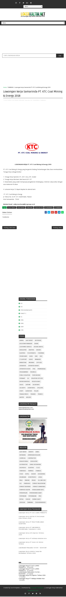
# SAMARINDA (49, 207)
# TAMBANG (58, 207)
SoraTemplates (15, 588)
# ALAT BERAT (11, 207)
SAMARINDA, (36, 100)
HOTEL (27, 474)
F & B (38, 468)
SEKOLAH (22, 503)
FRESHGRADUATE (26, 311)
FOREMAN (41, 353)
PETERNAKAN (32, 496)
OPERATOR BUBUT (33, 366)
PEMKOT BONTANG (25, 487)
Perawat (22, 379)
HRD (36, 357)
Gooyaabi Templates (37, 588)
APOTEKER (38, 341)
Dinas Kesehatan (35, 465)
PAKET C (23, 314)
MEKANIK (31, 363)
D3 (21, 304)
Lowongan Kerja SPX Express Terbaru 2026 (32, 576)
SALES (21, 385)
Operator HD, (28, 100)
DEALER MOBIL (24, 462)
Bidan (36, 344)
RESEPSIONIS (36, 382)
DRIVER (38, 350)
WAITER (22, 398)
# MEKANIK (29, 207)
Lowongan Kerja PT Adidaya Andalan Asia (33, 539)
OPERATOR (23, 366)
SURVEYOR (29, 391)
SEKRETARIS (31, 388)
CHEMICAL (23, 459)
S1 (21, 317)
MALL (21, 481)
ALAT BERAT (29, 341)
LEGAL (40, 477)
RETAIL (22, 500)
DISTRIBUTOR (24, 465)
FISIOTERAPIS (32, 353)
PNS (34, 369)
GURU (31, 357)
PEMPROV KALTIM (25, 490)
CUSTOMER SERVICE (26, 347)
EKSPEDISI (23, 468)
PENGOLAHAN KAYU (38, 490)
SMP (22, 327)
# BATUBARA (20, 207)
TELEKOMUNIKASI (40, 503)
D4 (21, 307)
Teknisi (40, 395)
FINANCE (38, 471)
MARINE (27, 481)
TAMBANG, (43, 100)
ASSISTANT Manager (26, 344)
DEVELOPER (23, 350)
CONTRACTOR (32, 459)
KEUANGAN (23, 477)
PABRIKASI (27, 484)
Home (5, 87)
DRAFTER (31, 350)
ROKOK (28, 500)
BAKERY (31, 452)
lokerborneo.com (33, 591)
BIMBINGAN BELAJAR (34, 455)
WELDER (28, 398)
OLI (21, 484)
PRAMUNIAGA (41, 369)
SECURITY (22, 388)
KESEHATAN (41, 474)
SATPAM (28, 385)
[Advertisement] (33, 40)
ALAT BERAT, (8, 100)
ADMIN (22, 341)
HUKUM (33, 474)
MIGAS (34, 481)
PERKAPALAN (23, 493)
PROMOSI (33, 372)
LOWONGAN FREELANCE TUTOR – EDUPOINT (33, 548)
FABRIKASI (23, 471)
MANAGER (38, 360)
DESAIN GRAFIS (38, 347)
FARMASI (31, 471)
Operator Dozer (25, 369)
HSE (41, 357)
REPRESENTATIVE (25, 382)
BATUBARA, (15, 100)
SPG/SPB (40, 388)
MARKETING (23, 363)
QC (28, 379)
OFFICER (39, 363)
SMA (22, 321)
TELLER (36, 391)
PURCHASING (36, 376)
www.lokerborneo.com (26, 408)
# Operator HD (38, 207)
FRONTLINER (23, 357)
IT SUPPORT (23, 360)
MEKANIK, (21, 100)
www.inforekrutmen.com (26, 410)
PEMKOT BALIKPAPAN (39, 484)
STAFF (21, 391)
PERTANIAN (23, 496)
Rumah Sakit (37, 500)
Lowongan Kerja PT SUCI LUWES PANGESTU (33, 513)
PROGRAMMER (24, 372)
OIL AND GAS (42, 481)
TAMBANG (11, 87)
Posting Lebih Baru (9, 228)
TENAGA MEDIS (24, 395)
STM (22, 331)
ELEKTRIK (22, 353)
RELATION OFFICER (37, 379)
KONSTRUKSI (32, 477)
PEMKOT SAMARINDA (39, 487)
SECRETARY (36, 385)
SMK (22, 324)
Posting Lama (57, 228)
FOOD (21, 474)
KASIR (31, 360)
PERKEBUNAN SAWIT (36, 493)
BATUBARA (23, 455)
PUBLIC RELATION (25, 376)
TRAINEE (33, 395)
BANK (37, 452)
